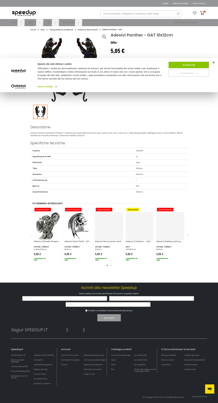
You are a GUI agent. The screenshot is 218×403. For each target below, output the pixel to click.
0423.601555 (48, 355)
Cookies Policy (40, 378)
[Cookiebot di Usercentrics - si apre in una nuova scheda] (18, 28)
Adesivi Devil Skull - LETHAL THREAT (78, 241)
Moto (113, 364)
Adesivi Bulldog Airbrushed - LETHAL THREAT (170, 241)
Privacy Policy (40, 374)
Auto (113, 360)
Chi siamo (38, 360)
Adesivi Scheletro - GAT (138, 241)
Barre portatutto (168, 355)
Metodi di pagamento (94, 355)
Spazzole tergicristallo (194, 360)
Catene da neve (191, 355)
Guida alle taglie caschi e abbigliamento (145, 370)
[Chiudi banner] (214, 5)
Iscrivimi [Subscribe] (109, 318)
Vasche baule (190, 364)
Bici (112, 369)
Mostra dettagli (45, 28)
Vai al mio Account (69, 355)
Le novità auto (140, 355)
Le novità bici (140, 364)
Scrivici (64, 364)
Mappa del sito (41, 369)
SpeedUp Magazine (43, 364)
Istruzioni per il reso (93, 369)
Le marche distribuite (121, 355)
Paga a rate (89, 374)
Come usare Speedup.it (95, 360)
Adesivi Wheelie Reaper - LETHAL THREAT (48, 241)
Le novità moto (141, 360)
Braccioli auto (167, 360)
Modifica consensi (42, 383)
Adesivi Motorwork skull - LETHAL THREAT (109, 241)
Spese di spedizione (93, 364)
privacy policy (126, 310)
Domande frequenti (70, 360)
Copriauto (166, 364)
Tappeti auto (190, 369)
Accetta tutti (189, 7)
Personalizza (189, 15)
